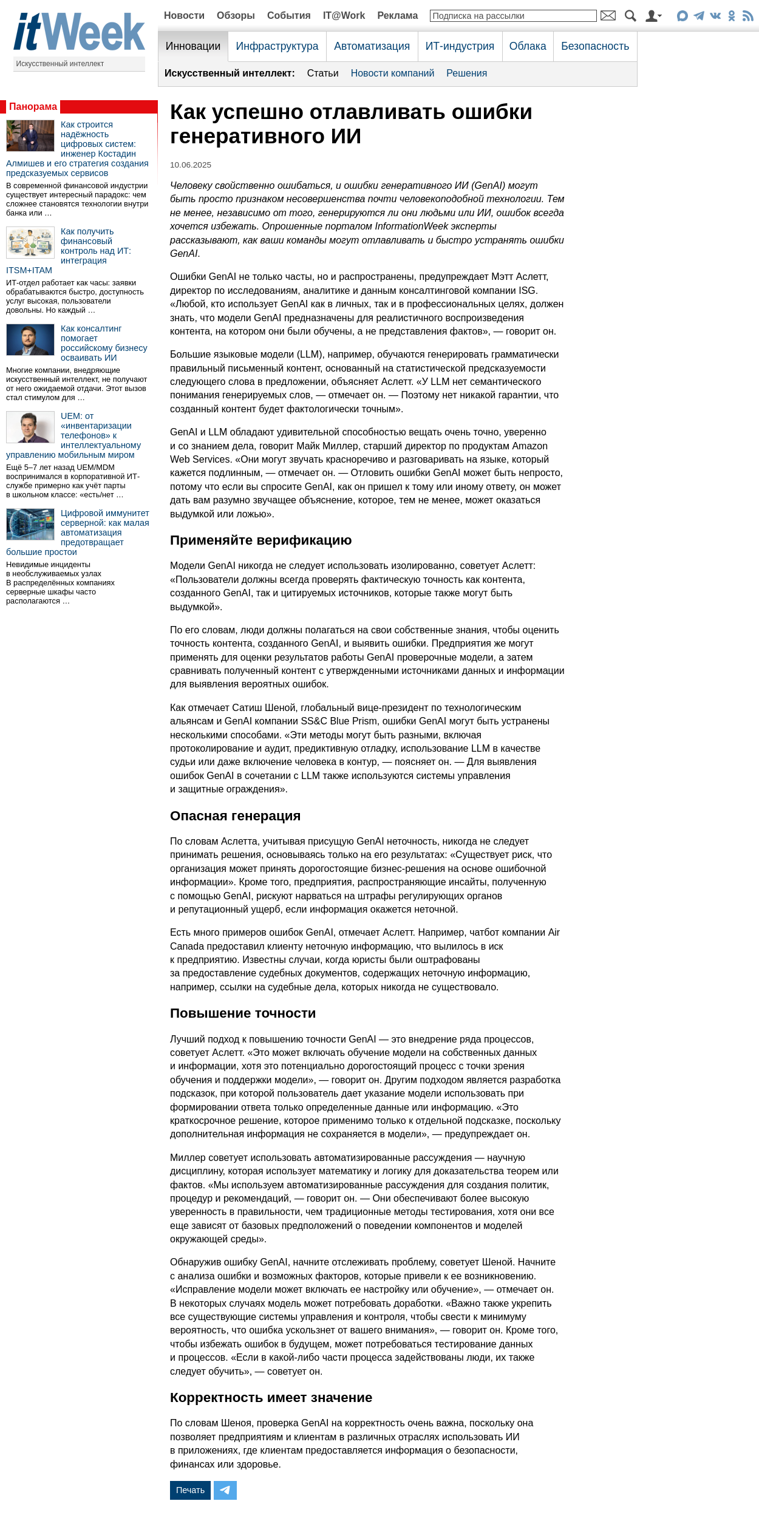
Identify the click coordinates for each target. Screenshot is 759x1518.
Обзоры (236, 15)
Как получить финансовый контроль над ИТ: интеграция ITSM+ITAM (68, 250)
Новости (184, 15)
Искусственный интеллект (60, 64)
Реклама (397, 15)
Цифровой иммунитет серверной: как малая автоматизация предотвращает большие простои (77, 532)
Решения (466, 73)
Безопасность (595, 46)
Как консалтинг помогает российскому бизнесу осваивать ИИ (104, 343)
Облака (527, 46)
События (289, 15)
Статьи (323, 73)
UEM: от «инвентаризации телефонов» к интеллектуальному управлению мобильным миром (73, 435)
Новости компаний (393, 73)
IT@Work (344, 15)
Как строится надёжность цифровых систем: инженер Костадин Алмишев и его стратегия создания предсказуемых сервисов (77, 149)
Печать (190, 1490)
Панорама (33, 106)
